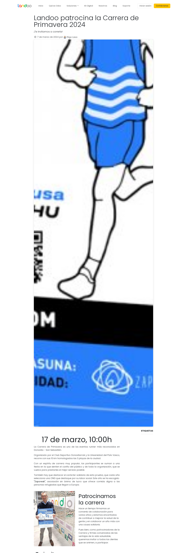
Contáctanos (162, 5)
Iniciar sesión (145, 5)
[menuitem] (41, 5)
